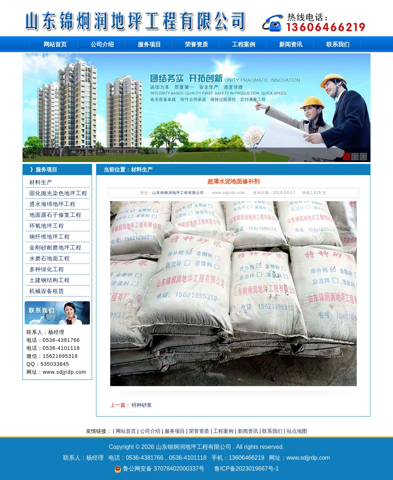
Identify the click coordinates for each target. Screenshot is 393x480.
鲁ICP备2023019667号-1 (246, 468)
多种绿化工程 (46, 269)
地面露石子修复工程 (55, 215)
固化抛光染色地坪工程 (58, 193)
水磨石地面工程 (49, 258)
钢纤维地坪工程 (49, 236)
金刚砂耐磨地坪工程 (55, 247)
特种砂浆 (142, 405)
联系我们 (337, 44)
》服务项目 (43, 169)
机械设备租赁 (46, 291)
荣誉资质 (196, 44)
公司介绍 (102, 44)
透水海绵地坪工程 (52, 204)
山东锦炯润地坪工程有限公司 (178, 193)
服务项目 (149, 44)
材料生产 (41, 182)
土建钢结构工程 (49, 280)
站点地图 (297, 431)
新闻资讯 (290, 44)
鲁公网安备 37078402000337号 (163, 468)
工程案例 (243, 44)
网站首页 (55, 44)
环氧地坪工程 (46, 226)
